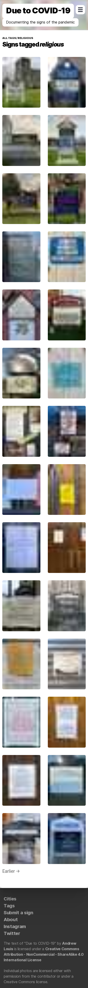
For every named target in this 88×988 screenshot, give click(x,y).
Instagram (15, 926)
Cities (10, 899)
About (11, 919)
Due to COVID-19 (38, 10)
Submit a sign (18, 912)
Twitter (12, 933)
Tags (9, 905)
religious (25, 38)
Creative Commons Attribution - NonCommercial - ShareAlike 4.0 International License (44, 954)
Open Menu (80, 9)
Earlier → (11, 871)
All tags (9, 38)
